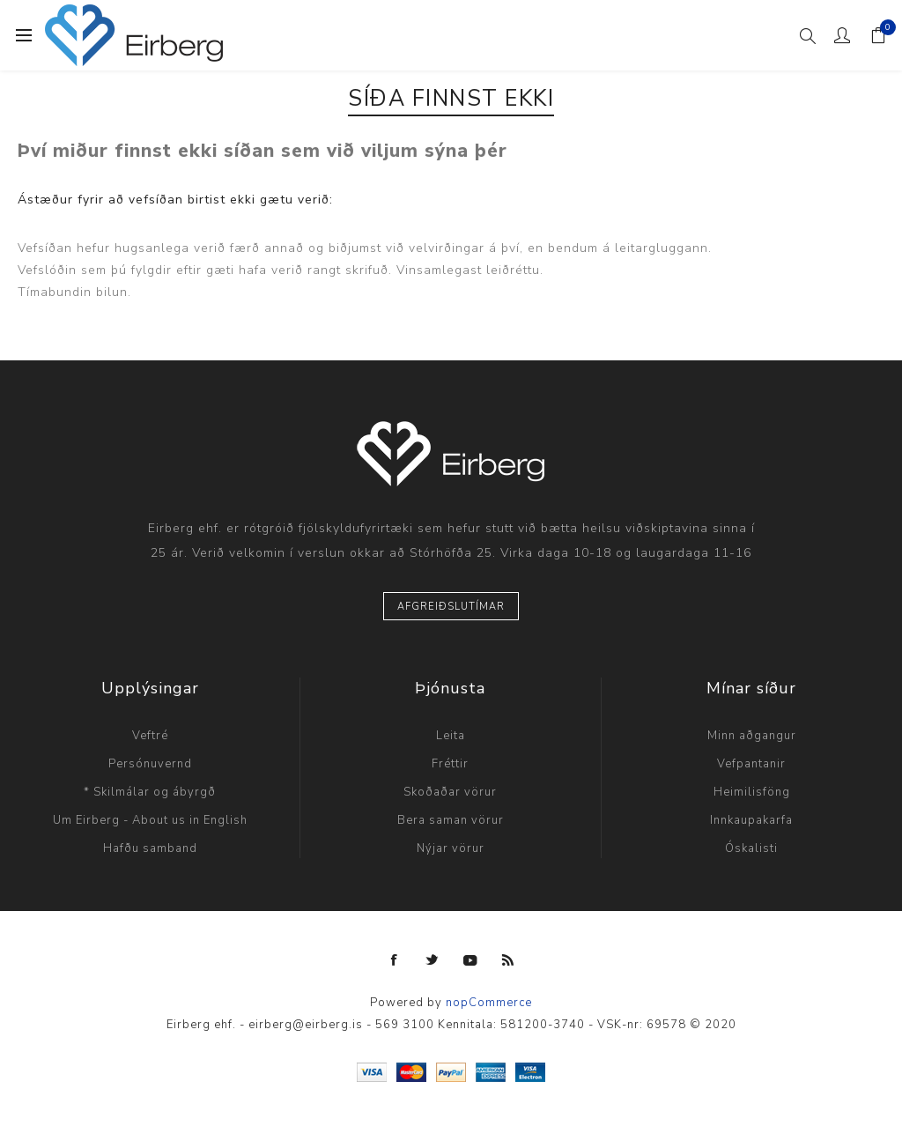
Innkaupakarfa (751, 820)
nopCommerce (489, 1003)
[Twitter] (432, 960)
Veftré (150, 736)
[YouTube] (470, 960)
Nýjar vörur (450, 848)
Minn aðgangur (751, 736)
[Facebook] (395, 960)
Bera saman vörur (450, 820)
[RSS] (508, 960)
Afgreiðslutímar (451, 606)
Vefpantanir (751, 764)
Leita (450, 736)
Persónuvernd (150, 764)
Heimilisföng (751, 792)
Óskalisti (751, 848)
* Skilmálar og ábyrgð (150, 792)
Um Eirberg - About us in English (150, 820)
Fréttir (450, 764)
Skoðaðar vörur (450, 792)
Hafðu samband (150, 848)
